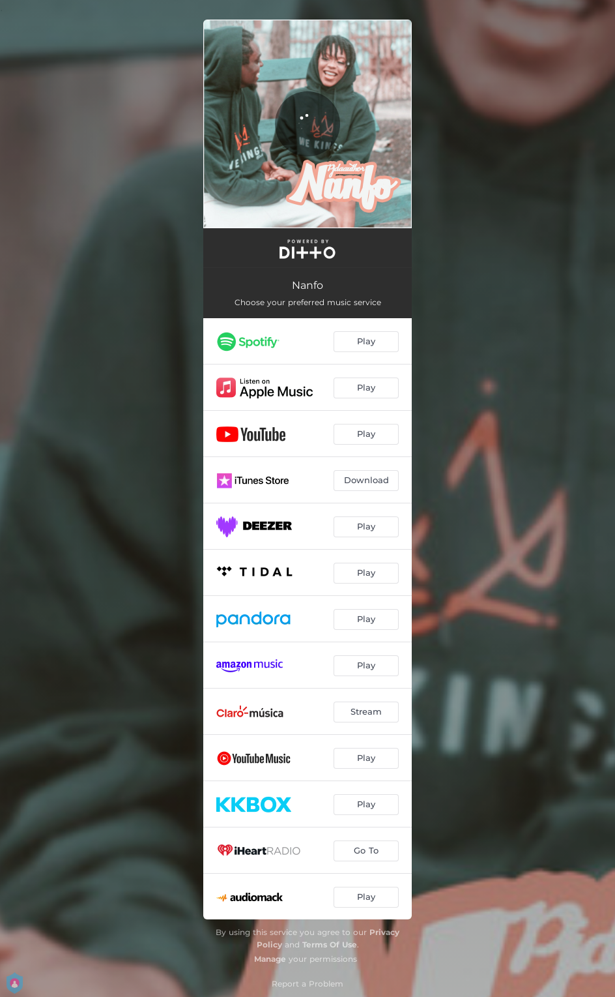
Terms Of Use (329, 944)
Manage (270, 959)
